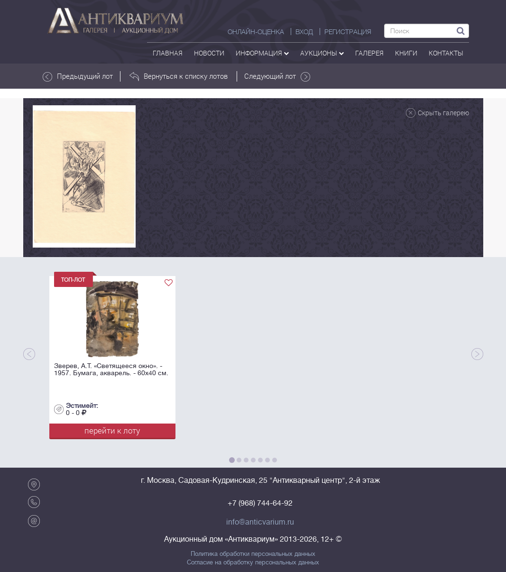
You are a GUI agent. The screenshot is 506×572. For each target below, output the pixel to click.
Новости (209, 52)
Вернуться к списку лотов (178, 76)
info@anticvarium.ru (260, 522)
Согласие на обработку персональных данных (253, 562)
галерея (369, 52)
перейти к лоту (112, 430)
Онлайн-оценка (256, 32)
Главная (168, 52)
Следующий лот (277, 76)
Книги (406, 52)
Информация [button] (262, 52)
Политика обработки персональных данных (253, 554)
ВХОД (304, 32)
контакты (446, 52)
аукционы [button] (322, 52)
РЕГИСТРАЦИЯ (347, 32)
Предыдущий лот (78, 76)
